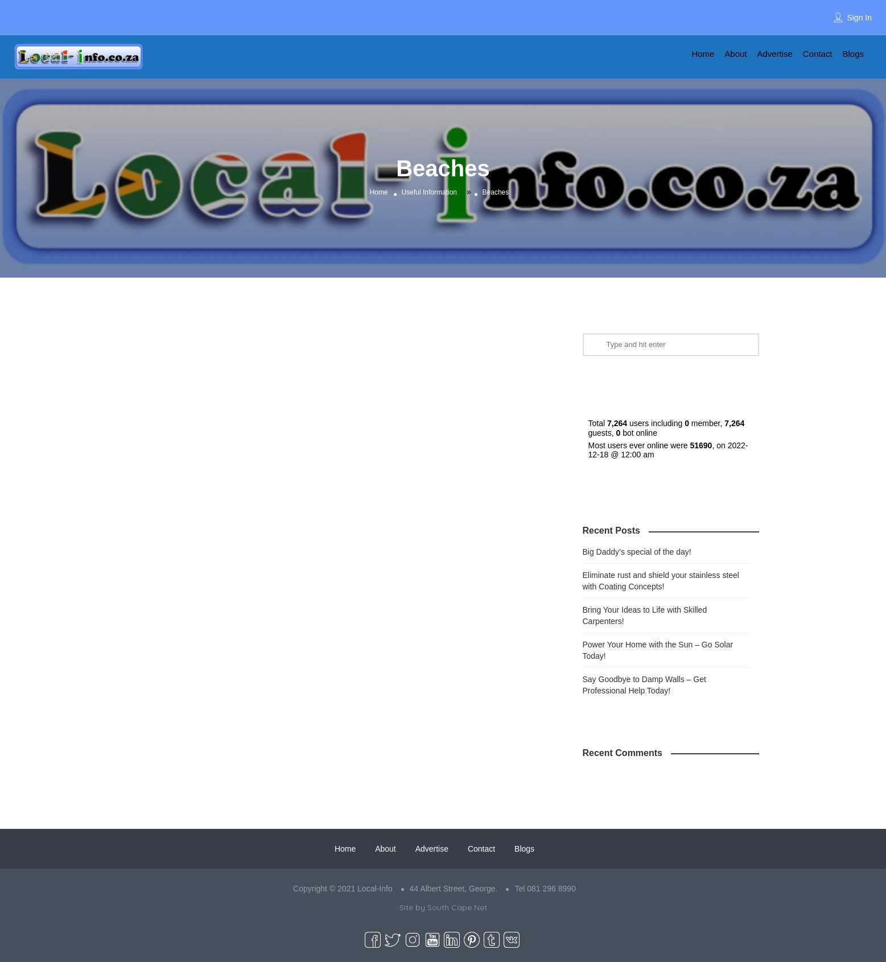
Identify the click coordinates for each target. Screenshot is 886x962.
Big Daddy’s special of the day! (637, 551)
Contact (818, 54)
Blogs (853, 54)
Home (702, 54)
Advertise (775, 54)
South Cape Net (457, 907)
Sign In (859, 17)
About (735, 54)
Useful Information (429, 192)
